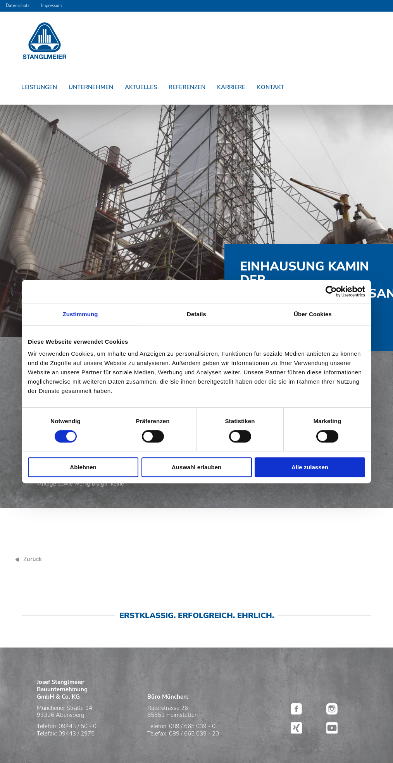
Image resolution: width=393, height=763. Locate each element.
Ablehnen (83, 467)
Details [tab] (196, 314)
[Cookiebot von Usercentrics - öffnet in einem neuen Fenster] (331, 291)
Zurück (32, 559)
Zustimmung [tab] (80, 314)
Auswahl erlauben (196, 467)
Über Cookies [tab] (313, 314)
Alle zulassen (309, 467)
